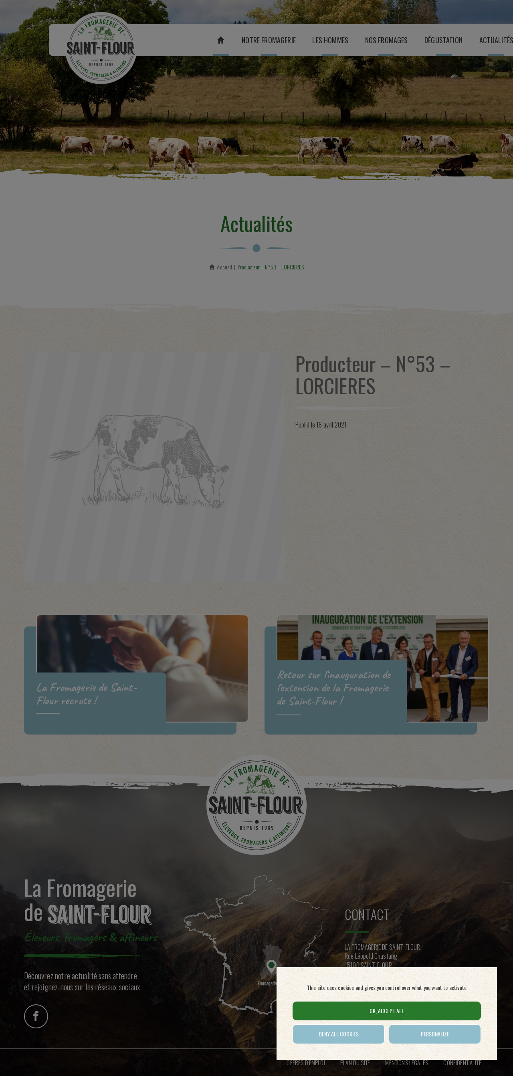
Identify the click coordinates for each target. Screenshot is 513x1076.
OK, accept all (387, 1010)
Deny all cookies (339, 1034)
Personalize (435, 1034)
